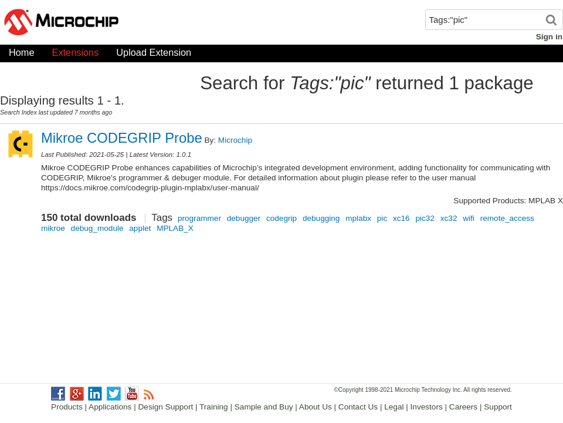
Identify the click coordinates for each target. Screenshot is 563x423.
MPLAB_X (175, 228)
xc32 (448, 218)
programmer (199, 218)
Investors (427, 406)
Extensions (75, 55)
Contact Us (358, 406)
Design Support (166, 406)
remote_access (507, 218)
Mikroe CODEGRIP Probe (121, 138)
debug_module (97, 228)
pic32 (425, 218)
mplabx (358, 218)
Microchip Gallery (117, 23)
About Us (315, 406)
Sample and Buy (264, 406)
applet (140, 228)
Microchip (235, 140)
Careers (463, 406)
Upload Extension (153, 55)
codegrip (281, 218)
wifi (468, 218)
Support (498, 406)
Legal (393, 406)
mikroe (53, 228)
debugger (243, 218)
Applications (110, 406)
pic (382, 218)
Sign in (549, 36)
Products (67, 406)
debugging (321, 218)
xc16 (401, 218)
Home (22, 55)
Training (213, 406)
